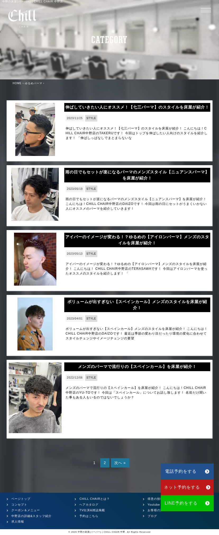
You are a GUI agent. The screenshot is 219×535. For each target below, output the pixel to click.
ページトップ (20, 498)
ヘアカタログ (88, 504)
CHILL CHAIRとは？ (94, 498)
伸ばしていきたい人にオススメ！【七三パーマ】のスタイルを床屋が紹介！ (137, 107)
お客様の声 (155, 510)
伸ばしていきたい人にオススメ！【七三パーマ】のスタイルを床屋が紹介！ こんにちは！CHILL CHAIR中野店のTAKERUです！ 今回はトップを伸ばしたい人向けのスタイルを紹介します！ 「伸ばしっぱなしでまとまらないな (137, 133)
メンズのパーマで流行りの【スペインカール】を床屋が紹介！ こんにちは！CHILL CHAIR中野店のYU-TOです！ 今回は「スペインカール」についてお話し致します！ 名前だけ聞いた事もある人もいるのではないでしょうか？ (136, 392)
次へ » (120, 463)
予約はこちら (88, 516)
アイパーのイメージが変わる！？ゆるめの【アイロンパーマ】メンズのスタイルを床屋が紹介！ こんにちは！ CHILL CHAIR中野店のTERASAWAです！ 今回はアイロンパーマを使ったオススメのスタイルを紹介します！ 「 (137, 268)
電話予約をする (187, 471)
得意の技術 (155, 498)
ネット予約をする (187, 487)
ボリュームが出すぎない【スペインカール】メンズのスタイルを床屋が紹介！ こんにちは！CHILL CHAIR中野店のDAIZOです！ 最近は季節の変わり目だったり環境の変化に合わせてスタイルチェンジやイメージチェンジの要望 (137, 333)
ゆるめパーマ (33, 83)
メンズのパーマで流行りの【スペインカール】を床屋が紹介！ (137, 366)
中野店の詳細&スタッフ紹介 (31, 516)
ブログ (152, 516)
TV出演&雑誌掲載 (92, 510)
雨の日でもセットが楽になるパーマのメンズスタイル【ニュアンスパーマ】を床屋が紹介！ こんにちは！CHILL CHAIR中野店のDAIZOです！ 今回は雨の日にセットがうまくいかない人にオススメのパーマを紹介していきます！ (136, 203)
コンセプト (19, 504)
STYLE (91, 118)
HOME (17, 83)
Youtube (154, 504)
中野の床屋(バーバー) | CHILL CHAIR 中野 (101, 532)
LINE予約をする (187, 503)
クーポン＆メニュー (25, 510)
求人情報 (17, 521)
